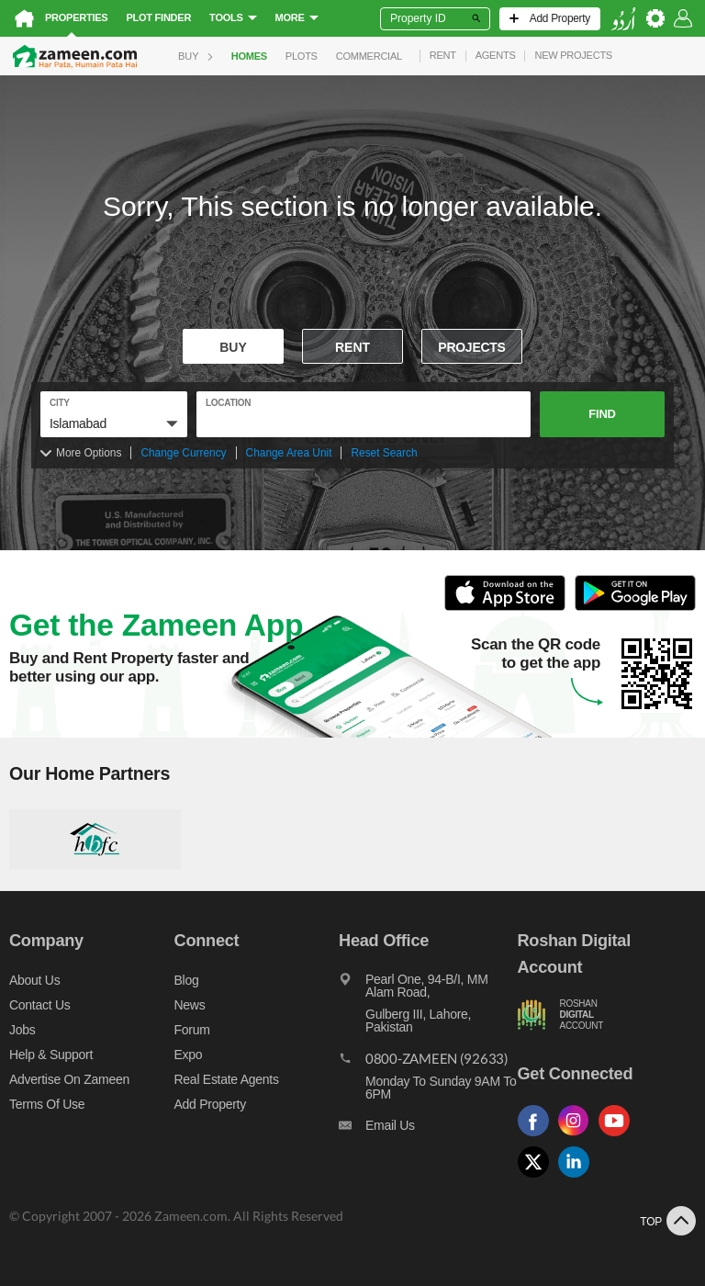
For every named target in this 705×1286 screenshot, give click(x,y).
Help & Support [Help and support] (51, 1054)
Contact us (40, 1005)
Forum (192, 1029)
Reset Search (384, 452)
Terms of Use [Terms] (46, 1104)
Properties (76, 17)
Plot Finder (158, 17)
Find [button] (601, 414)
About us (34, 980)
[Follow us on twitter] (538, 1178)
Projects (471, 347)
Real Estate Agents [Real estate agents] (226, 1079)
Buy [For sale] (233, 347)
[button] (114, 423)
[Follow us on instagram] (578, 1137)
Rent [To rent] (352, 347)
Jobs (22, 1029)
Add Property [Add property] (210, 1104)
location (228, 403)
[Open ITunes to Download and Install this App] (509, 608)
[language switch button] (623, 18)
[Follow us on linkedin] (578, 1178)
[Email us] (428, 1130)
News (190, 1005)
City (60, 403)
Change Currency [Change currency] (183, 452)
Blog (186, 980)
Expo (188, 1054)
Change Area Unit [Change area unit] (289, 452)
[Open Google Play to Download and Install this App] (635, 608)
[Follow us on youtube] (619, 1137)
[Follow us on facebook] (538, 1137)
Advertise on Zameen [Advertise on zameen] (69, 1079)
